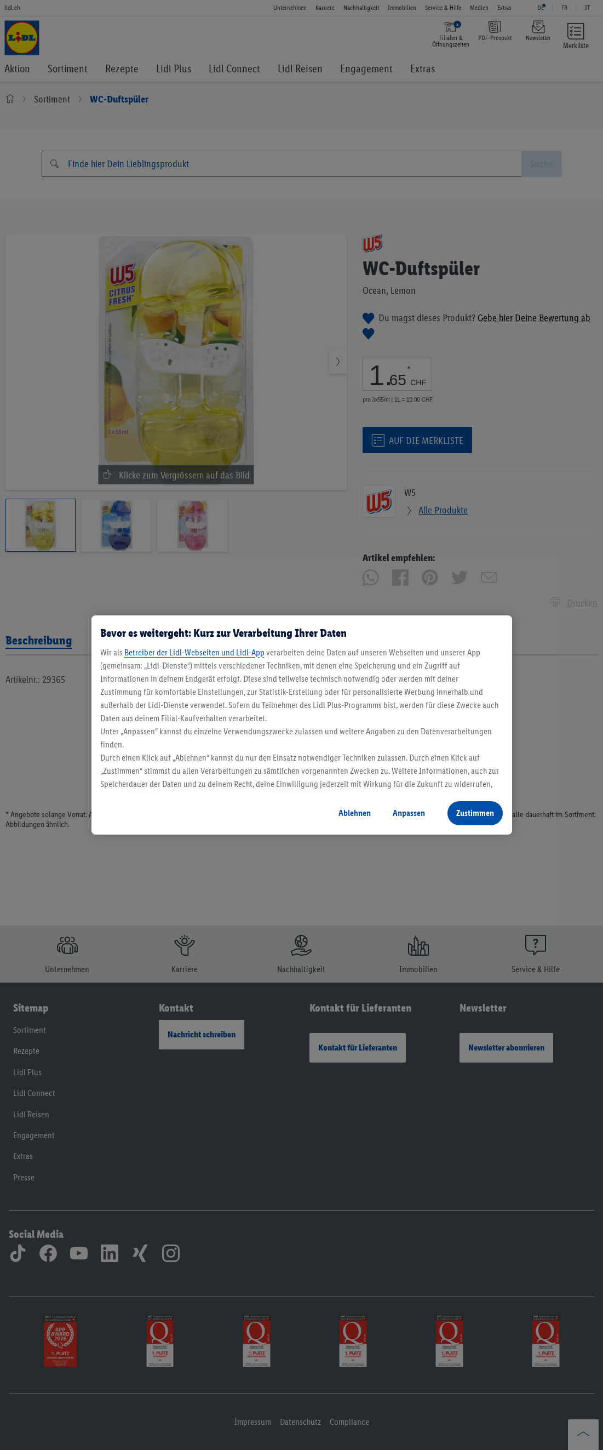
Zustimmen (475, 813)
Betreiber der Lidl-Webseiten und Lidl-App (194, 652)
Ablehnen (354, 813)
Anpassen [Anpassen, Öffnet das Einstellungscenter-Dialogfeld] (409, 813)
